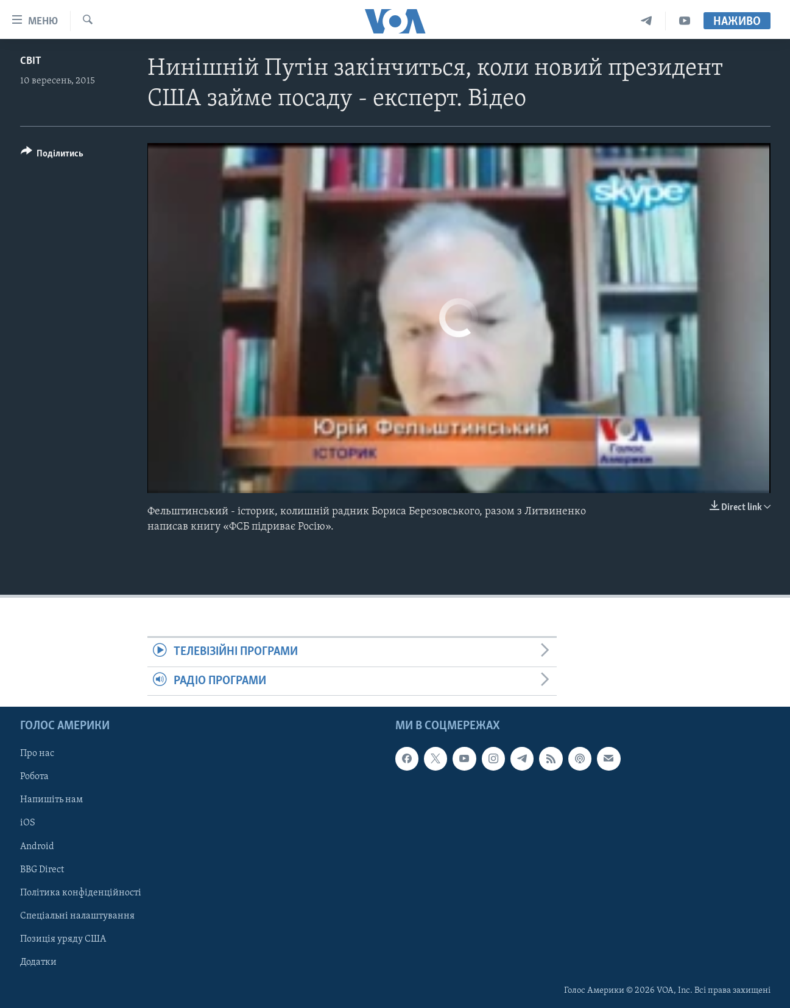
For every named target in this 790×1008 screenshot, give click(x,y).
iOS (27, 823)
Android (37, 846)
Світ (30, 61)
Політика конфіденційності (80, 893)
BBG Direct (42, 870)
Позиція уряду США (63, 939)
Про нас (37, 753)
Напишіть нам (51, 800)
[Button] (52, 155)
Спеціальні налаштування (77, 916)
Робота (34, 777)
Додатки (38, 962)
